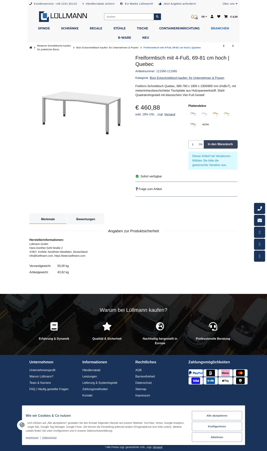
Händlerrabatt (91, 370)
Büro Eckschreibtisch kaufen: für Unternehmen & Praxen (187, 77)
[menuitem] (43, 28)
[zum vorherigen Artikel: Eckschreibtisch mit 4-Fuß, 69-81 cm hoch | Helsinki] (223, 47)
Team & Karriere (40, 382)
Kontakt (87, 395)
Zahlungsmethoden (95, 389)
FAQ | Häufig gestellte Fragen (48, 389)
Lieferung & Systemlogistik (100, 382)
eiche (207, 124)
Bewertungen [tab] (85, 219)
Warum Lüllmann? (41, 376)
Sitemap (140, 389)
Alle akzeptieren (214, 418)
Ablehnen (214, 437)
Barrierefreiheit (145, 376)
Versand (169, 114)
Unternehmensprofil (42, 370)
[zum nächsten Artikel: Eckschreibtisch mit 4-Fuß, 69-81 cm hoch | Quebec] (233, 47)
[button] (229, 4)
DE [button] (204, 16)
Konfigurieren (214, 428)
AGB (138, 370)
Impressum (34, 439)
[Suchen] (129, 16)
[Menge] (192, 144)
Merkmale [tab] (48, 219)
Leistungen (89, 376)
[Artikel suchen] (157, 16)
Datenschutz (52, 439)
